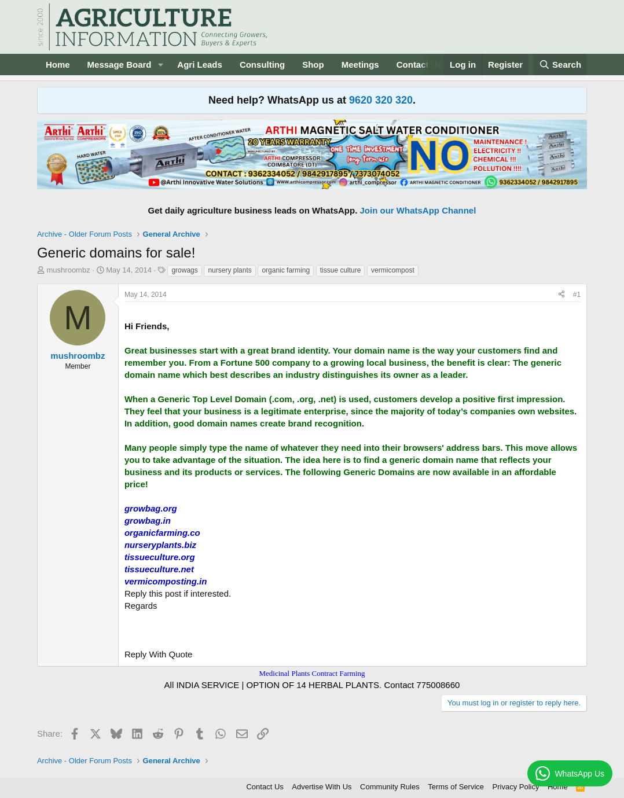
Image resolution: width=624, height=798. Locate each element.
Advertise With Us (321, 786)
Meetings (360, 64)
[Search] (560, 64)
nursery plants (229, 270)
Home (58, 64)
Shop (313, 64)
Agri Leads (199, 64)
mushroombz (68, 270)
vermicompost (392, 270)
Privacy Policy (516, 786)
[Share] (561, 294)
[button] (160, 64)
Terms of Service (456, 786)
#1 (577, 294)
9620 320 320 (381, 100)
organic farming (286, 270)
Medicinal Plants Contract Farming (312, 673)
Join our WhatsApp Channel (418, 210)
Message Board (119, 64)
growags (184, 270)
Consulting (262, 64)
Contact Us (419, 64)
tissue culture (340, 270)
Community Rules (390, 786)
